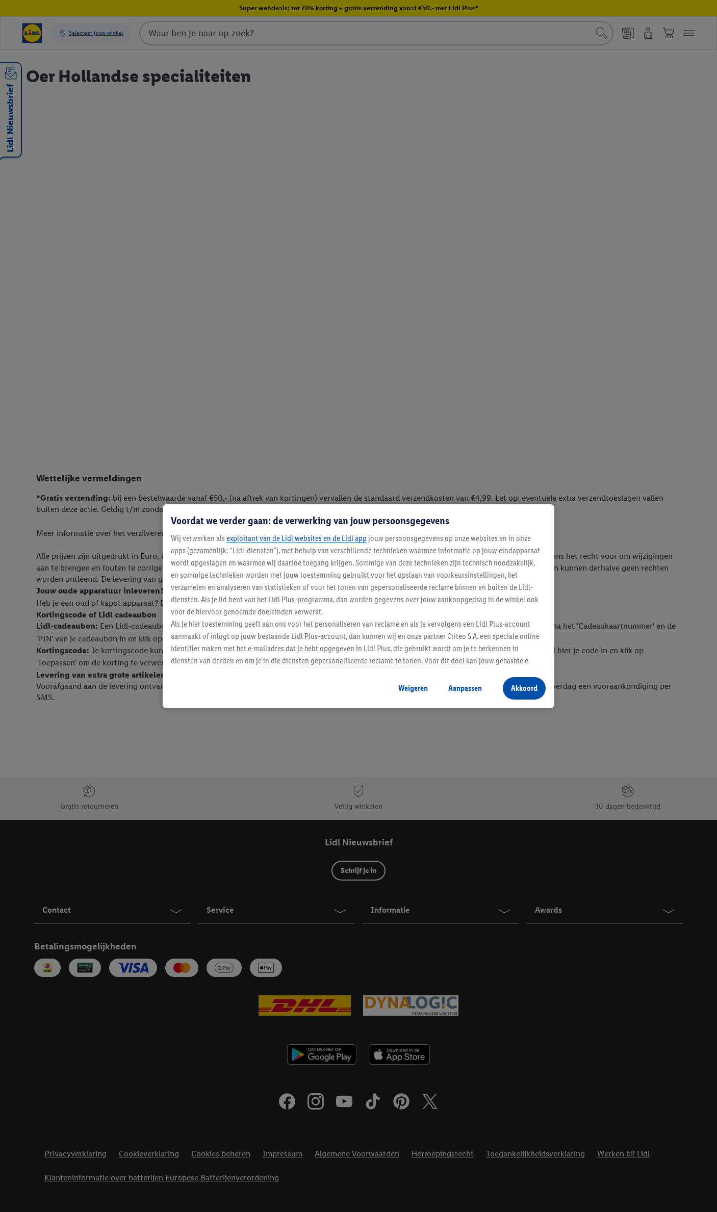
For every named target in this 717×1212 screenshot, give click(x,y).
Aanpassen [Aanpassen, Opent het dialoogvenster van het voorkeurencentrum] (465, 688)
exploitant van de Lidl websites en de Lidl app (296, 538)
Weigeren (413, 688)
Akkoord (524, 688)
